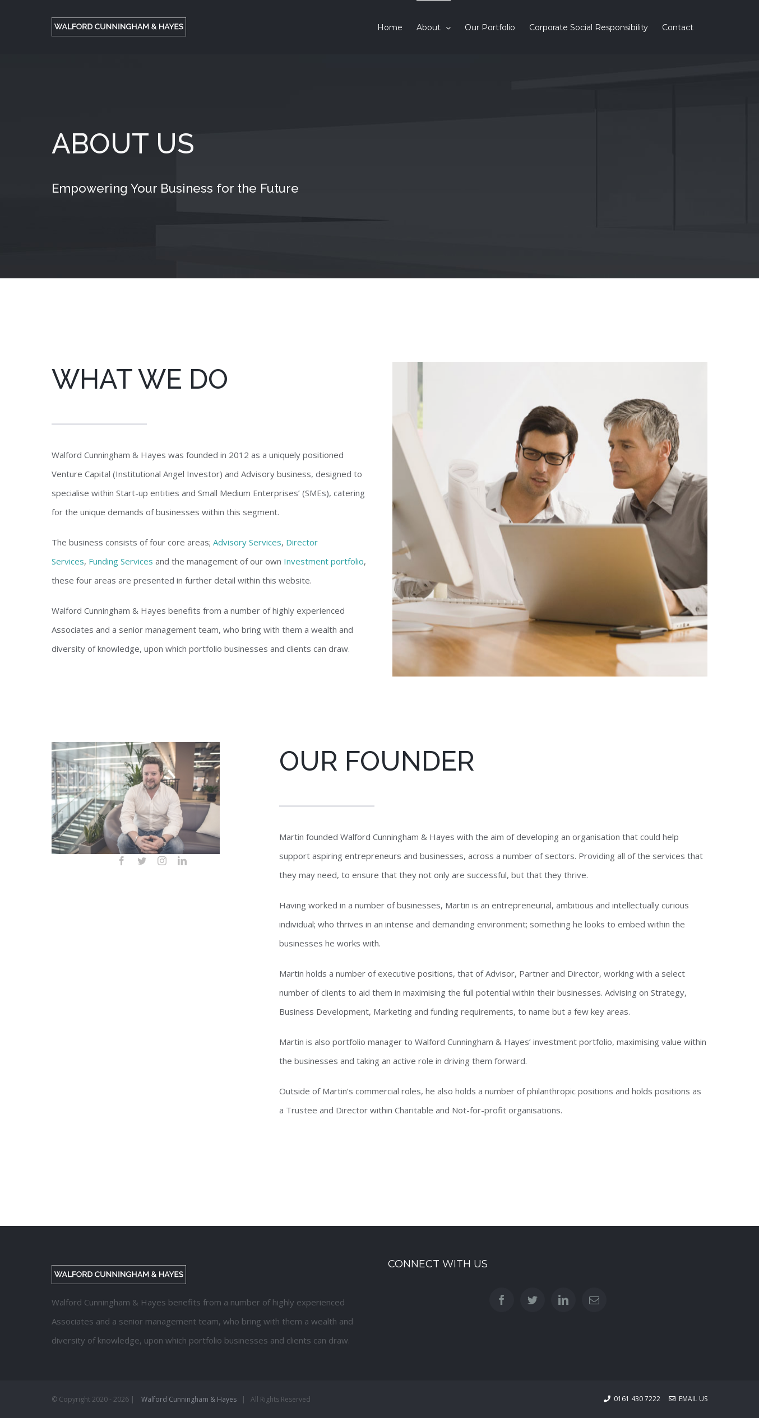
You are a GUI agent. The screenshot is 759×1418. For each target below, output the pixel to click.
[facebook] (121, 860)
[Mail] (594, 1300)
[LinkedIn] (563, 1300)
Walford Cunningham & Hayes (189, 1399)
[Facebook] (501, 1300)
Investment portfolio (324, 561)
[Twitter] (532, 1300)
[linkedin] (182, 860)
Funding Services (121, 561)
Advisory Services (247, 542)
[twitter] (141, 860)
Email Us (688, 1398)
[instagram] (162, 860)
